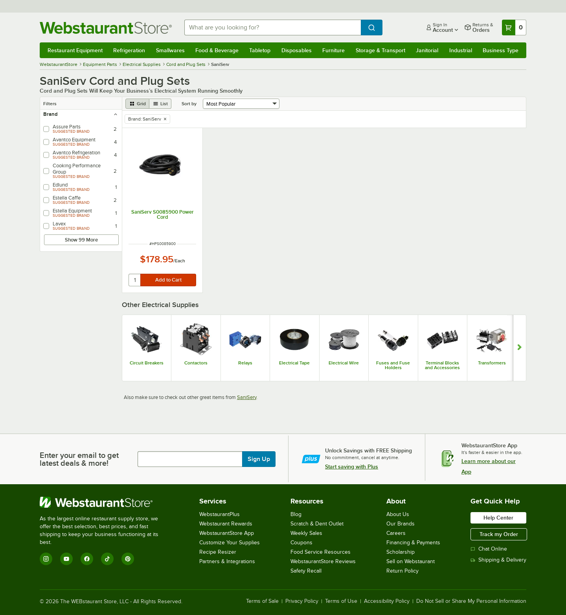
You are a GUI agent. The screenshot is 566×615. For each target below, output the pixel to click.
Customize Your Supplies (229, 542)
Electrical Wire (344, 363)
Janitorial (427, 50)
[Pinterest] (127, 559)
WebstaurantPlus (219, 514)
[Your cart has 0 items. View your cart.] (514, 27)
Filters (50, 103)
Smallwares (170, 50)
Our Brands (400, 524)
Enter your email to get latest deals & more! (79, 459)
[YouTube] (66, 559)
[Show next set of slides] (519, 348)
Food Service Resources (320, 552)
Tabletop (259, 50)
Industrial (460, 50)
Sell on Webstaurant (410, 561)
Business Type (500, 50)
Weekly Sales (306, 533)
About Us (397, 514)
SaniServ (246, 397)
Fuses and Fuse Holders (393, 365)
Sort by (189, 103)
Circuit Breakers (147, 363)
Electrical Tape (294, 363)
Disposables (296, 50)
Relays (245, 363)
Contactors (196, 363)
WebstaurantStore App (226, 533)
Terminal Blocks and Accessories (442, 365)
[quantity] (135, 280)
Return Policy (402, 571)
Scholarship (400, 552)
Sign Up (259, 459)
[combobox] (272, 27)
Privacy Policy (301, 601)
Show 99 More (81, 240)
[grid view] (137, 104)
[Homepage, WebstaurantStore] (106, 28)
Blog (295, 514)
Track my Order (499, 534)
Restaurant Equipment (75, 50)
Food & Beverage (217, 50)
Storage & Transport (380, 50)
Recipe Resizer (217, 552)
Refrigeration (129, 50)
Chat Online (488, 549)
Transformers (492, 363)
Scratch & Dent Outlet (317, 524)
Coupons (301, 542)
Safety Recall (306, 571)
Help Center (498, 517)
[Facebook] (87, 559)
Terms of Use (341, 601)
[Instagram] (46, 559)
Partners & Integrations (227, 561)
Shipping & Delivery (498, 560)
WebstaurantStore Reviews (323, 561)
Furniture (333, 50)
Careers (396, 533)
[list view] (160, 104)
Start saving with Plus (351, 466)
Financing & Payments (413, 542)
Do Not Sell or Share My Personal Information (471, 601)
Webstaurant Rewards (225, 524)
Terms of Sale (262, 601)
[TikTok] (107, 559)
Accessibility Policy (387, 601)
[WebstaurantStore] (104, 502)
